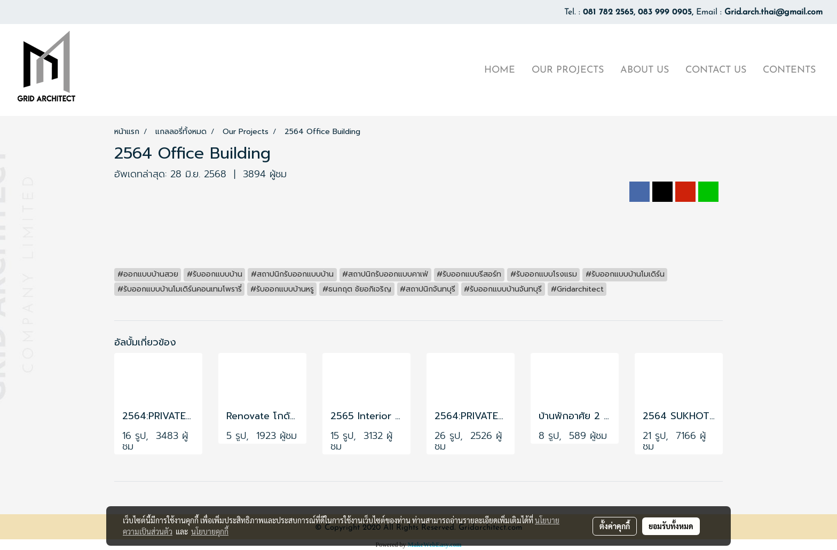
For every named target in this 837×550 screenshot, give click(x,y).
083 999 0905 (665, 12)
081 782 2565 (608, 12)
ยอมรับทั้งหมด (671, 526)
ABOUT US (644, 70)
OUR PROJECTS (568, 70)
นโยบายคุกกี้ (209, 531)
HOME (499, 70)
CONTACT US (715, 70)
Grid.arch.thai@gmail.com (773, 12)
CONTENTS (789, 70)
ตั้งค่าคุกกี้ (614, 526)
